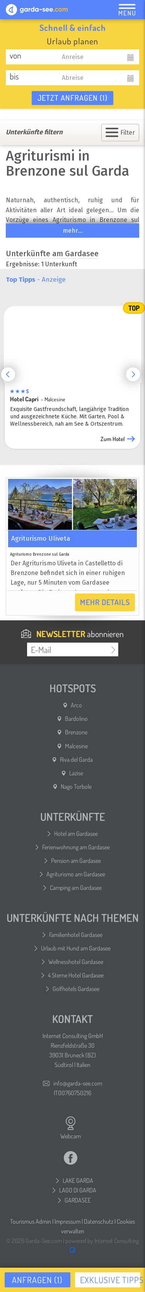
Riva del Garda (76, 759)
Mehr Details (105, 602)
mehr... (73, 230)
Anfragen (37, 1279)
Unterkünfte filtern (34, 132)
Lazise (76, 773)
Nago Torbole (76, 786)
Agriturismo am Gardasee (75, 874)
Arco (76, 705)
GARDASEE (78, 1200)
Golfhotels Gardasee (76, 989)
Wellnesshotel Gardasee (75, 962)
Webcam (70, 1128)
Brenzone (76, 732)
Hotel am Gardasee (76, 833)
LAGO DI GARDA (77, 1190)
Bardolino (76, 718)
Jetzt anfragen (72, 98)
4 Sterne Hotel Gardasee (76, 975)
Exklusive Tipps (110, 1279)
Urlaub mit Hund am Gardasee (76, 948)
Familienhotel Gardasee (75, 935)
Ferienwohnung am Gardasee (76, 847)
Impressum (67, 1221)
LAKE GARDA (78, 1180)
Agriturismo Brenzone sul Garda (39, 554)
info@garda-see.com (77, 1083)
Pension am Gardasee (76, 860)
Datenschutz (98, 1221)
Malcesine (76, 746)
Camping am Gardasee (76, 887)
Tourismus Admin (30, 1221)
